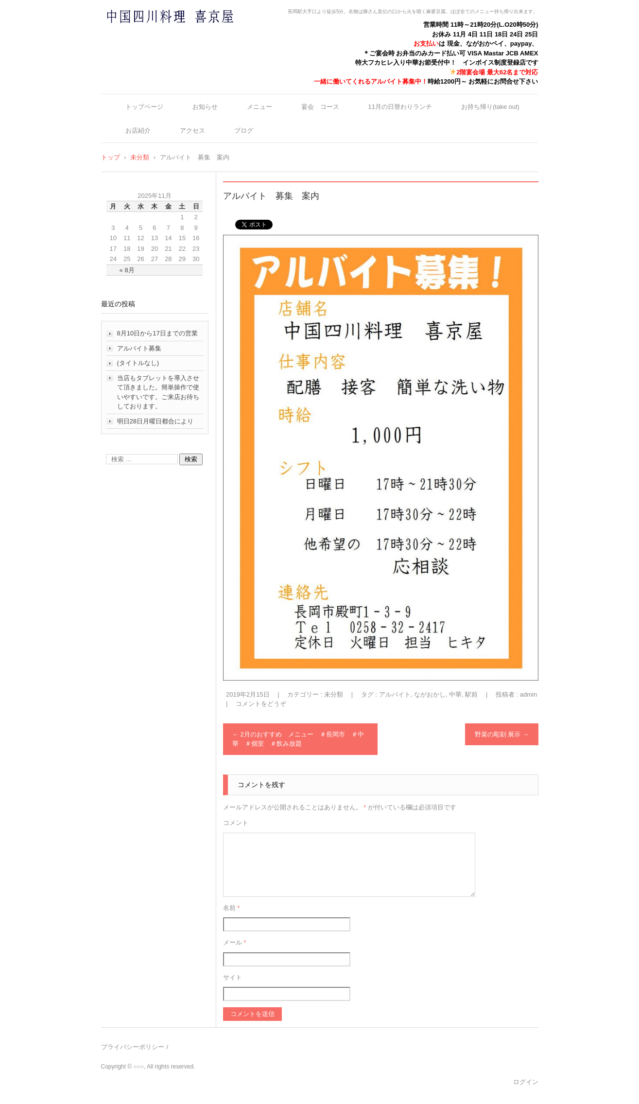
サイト (232, 977)
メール (234, 942)
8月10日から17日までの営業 (157, 333)
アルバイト (395, 694)
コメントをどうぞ (261, 703)
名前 (231, 907)
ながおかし (430, 694)
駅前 (471, 694)
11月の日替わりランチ (400, 106)
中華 (455, 694)
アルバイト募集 (139, 348)
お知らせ (205, 106)
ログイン (525, 1082)
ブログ (243, 130)
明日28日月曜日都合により (155, 421)
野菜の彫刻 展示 (502, 734)
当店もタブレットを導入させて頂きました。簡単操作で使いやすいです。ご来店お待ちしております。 (158, 392)
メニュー (259, 106)
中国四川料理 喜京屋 (144, 35)
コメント (235, 822)
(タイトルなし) (138, 363)
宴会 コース (320, 106)
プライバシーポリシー (132, 1047)
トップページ (144, 106)
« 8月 (127, 270)
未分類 (333, 694)
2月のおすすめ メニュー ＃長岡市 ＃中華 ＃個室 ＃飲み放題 (298, 739)
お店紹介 (138, 130)
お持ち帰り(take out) (490, 106)
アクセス (192, 130)
